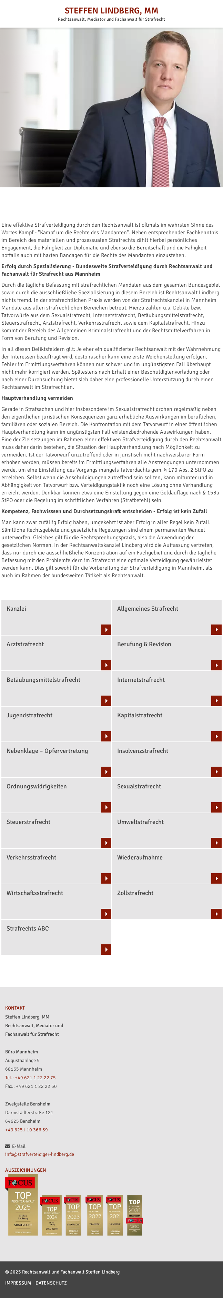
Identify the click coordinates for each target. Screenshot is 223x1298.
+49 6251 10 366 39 (26, 1130)
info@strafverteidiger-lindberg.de (39, 1154)
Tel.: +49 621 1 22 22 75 (30, 1078)
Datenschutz (51, 1283)
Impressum (18, 1283)
